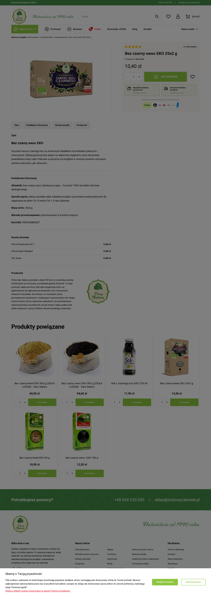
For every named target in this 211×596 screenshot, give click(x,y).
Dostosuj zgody (193, 582)
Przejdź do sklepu (165, 582)
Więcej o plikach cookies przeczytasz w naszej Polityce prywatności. (37, 591)
